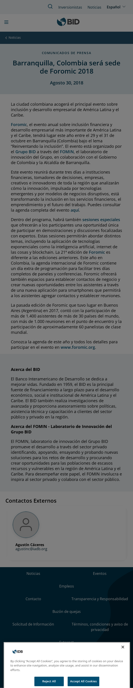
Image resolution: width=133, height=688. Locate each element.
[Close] (123, 650)
